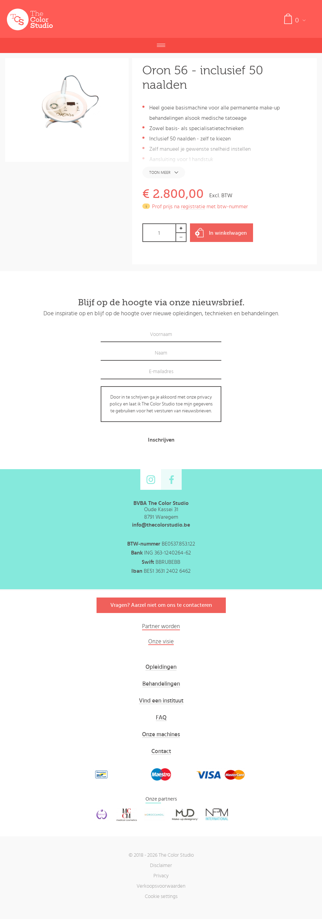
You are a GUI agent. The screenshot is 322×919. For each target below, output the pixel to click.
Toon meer (160, 172)
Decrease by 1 (181, 237)
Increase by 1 (181, 228)
